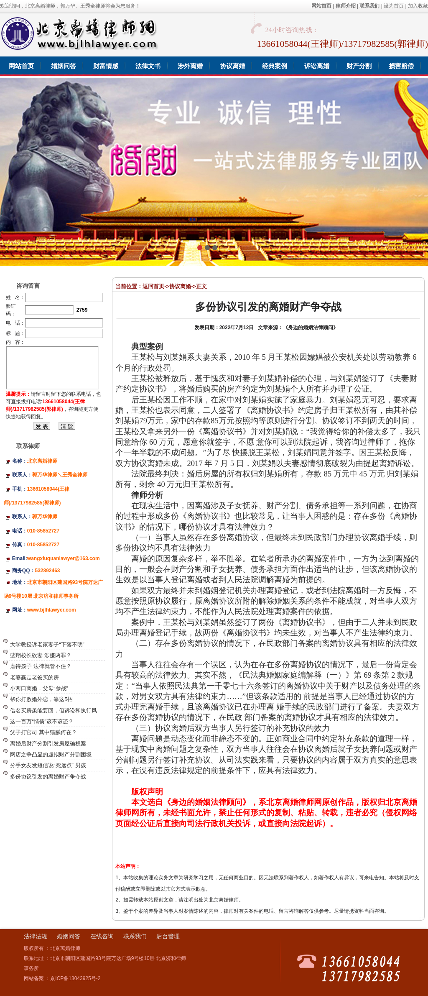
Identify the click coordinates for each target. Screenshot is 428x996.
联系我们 (135, 936)
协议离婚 (180, 286)
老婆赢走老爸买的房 (34, 677)
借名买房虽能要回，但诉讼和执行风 (53, 710)
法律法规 (35, 936)
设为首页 (394, 6)
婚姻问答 (68, 936)
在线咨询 (102, 936)
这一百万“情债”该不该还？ (42, 721)
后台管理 (168, 936)
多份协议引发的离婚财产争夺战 (48, 776)
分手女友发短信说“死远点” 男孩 (48, 765)
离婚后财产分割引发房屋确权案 (48, 743)
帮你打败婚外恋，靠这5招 (41, 699)
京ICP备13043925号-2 (75, 978)
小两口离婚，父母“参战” (39, 688)
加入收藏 (418, 6)
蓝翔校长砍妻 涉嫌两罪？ (40, 655)
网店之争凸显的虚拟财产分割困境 (51, 754)
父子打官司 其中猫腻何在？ (43, 732)
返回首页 (153, 286)
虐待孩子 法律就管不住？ (40, 666)
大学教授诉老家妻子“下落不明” (47, 644)
